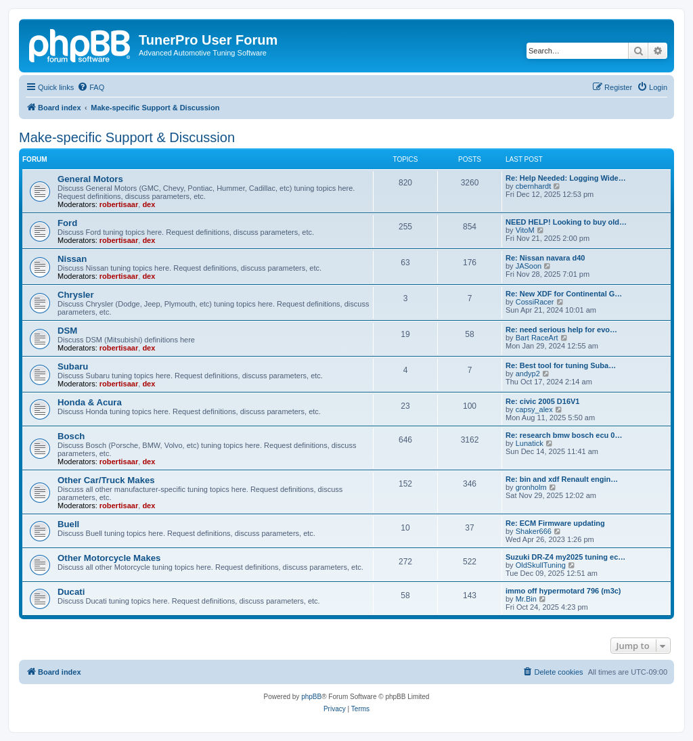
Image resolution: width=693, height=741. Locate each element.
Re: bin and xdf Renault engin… (562, 479)
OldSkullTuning (541, 565)
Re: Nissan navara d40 (545, 258)
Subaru (73, 366)
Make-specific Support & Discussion (127, 137)
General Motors (90, 179)
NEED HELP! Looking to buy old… (566, 222)
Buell (68, 524)
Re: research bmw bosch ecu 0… (564, 435)
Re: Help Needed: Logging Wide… (566, 178)
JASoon (529, 266)
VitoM (525, 230)
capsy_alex (534, 409)
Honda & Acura (90, 402)
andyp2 (528, 373)
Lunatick (529, 443)
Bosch (71, 436)
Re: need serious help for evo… (561, 329)
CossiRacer (535, 302)
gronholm (531, 487)
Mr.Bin (526, 599)
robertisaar (118, 204)
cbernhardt (534, 186)
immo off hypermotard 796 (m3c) (563, 591)
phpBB (311, 696)
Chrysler (76, 295)
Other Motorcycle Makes (109, 558)
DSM (67, 330)
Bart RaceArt (537, 338)
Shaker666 (534, 531)
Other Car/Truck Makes (106, 480)
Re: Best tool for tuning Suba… (561, 365)
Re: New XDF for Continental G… (564, 294)
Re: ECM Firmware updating (555, 523)
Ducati (71, 592)
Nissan (72, 259)
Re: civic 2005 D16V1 (542, 401)
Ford (67, 223)
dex (148, 204)
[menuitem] (90, 87)
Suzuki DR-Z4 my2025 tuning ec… (565, 557)
